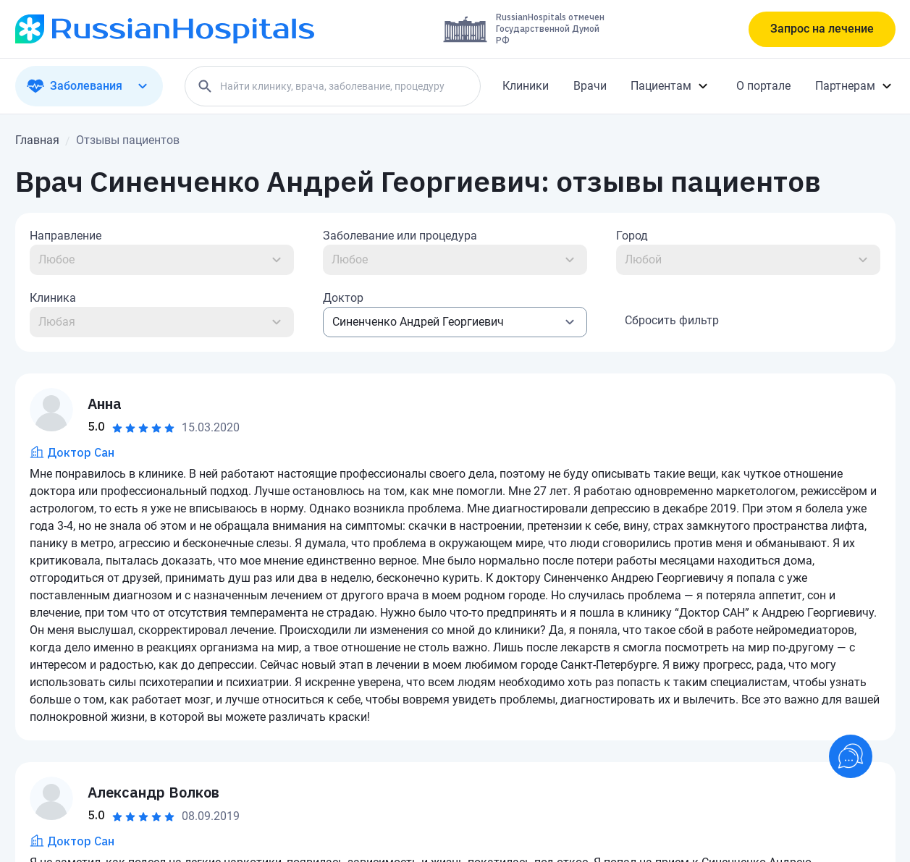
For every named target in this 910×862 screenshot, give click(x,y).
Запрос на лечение (822, 28)
